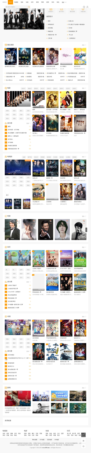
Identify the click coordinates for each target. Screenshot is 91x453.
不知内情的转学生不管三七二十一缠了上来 (58, 338)
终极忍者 (50, 31)
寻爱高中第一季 (52, 34)
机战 (28, 347)
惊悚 (7, 110)
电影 (22, 2)
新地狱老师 (9, 363)
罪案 (7, 114)
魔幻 (21, 110)
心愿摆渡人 (63, 201)
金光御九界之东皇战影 (11, 66)
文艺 (28, 118)
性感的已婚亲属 (11, 145)
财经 (28, 273)
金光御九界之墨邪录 (38, 66)
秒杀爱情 (29, 76)
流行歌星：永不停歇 (12, 129)
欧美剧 (49, 157)
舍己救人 (9, 139)
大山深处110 (36, 201)
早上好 (71, 34)
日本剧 (55, 157)
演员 (53, 2)
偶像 (21, 177)
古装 (28, 114)
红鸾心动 (70, 21)
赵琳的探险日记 (11, 379)
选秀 (21, 269)
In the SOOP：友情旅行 (13, 291)
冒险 (14, 114)
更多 (64, 2)
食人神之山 (9, 80)
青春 (7, 118)
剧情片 (62, 88)
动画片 (74, 88)
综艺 (32, 2)
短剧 (24, 157)
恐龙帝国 (62, 178)
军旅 (21, 185)
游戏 (14, 347)
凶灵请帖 (50, 28)
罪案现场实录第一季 (12, 148)
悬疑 (14, 110)
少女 (28, 339)
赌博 (7, 126)
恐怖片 (49, 88)
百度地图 (49, 439)
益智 (21, 347)
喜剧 (14, 177)
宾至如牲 (29, 80)
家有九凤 (76, 178)
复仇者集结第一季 (11, 369)
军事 (7, 277)
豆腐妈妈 (29, 73)
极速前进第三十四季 (12, 307)
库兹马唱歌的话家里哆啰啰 (74, 73)
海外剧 (62, 157)
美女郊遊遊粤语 (11, 295)
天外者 (70, 28)
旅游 (21, 273)
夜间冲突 (49, 76)
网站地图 (34, 439)
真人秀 (7, 269)
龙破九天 (70, 80)
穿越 (21, 181)
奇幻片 (36, 157)
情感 (28, 269)
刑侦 (28, 181)
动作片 (23, 88)
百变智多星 (9, 73)
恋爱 (7, 343)
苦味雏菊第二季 (72, 31)
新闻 (37, 2)
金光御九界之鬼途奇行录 (25, 66)
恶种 (49, 21)
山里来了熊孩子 (11, 285)
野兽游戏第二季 (11, 298)
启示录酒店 (9, 355)
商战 (7, 185)
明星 (42, 2)
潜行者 (50, 38)
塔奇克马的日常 (11, 372)
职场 (14, 277)
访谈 (7, 273)
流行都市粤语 (10, 301)
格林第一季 (49, 178)
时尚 (28, 277)
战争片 (55, 88)
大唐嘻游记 (72, 38)
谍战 (28, 185)
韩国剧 (74, 157)
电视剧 (16, 2)
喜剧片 (30, 88)
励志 (21, 118)
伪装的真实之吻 (50, 66)
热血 (14, 339)
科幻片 (42, 88)
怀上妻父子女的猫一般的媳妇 (76, 24)
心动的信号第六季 (11, 288)
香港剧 (42, 157)
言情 (28, 110)
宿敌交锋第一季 (10, 76)
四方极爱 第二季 (51, 73)
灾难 (21, 114)
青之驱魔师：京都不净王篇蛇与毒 (16, 133)
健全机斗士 (9, 366)
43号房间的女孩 (71, 76)
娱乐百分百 (77, 66)
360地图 (56, 439)
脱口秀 (14, 269)
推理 (21, 343)
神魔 (28, 343)
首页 (10, 2)
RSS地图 (42, 439)
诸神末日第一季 (11, 375)
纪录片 (68, 88)
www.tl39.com (46, 447)
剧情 (47, 2)
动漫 (27, 2)
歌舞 (14, 118)
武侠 (7, 181)
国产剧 (30, 157)
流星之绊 (35, 178)
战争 (14, 185)
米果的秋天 (51, 24)
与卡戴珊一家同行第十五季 (14, 304)
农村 (7, 177)
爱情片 (36, 88)
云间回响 (48, 201)
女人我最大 (63, 66)
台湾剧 (68, 157)
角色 (58, 2)
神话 (14, 181)
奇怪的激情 (50, 80)
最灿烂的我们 (78, 201)
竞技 (7, 347)
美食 (14, 273)
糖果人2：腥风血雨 (12, 136)
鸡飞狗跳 (9, 142)
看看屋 (5, 2)
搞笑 (21, 339)
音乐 (21, 277)
